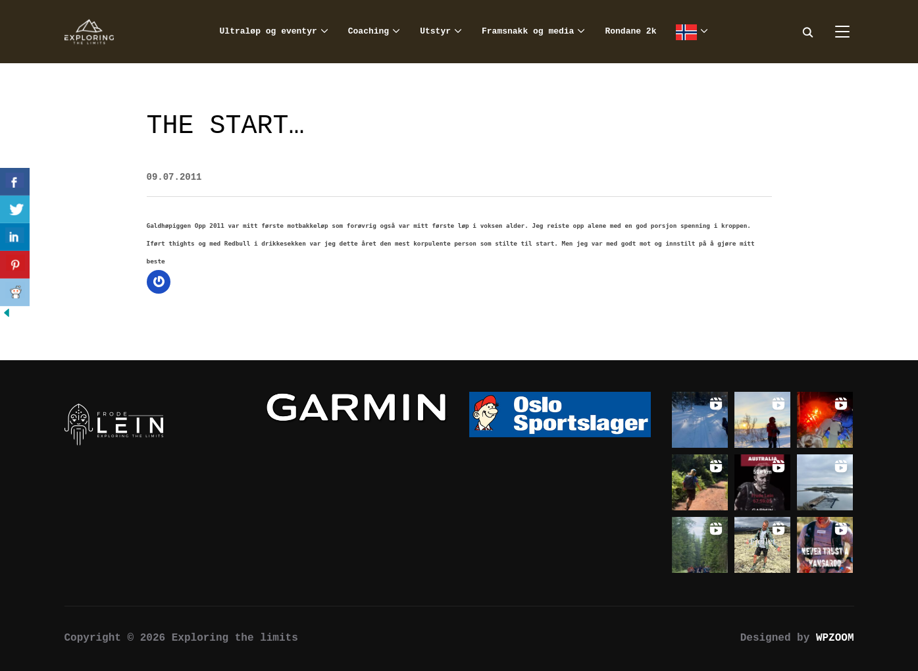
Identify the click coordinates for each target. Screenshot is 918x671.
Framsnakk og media (528, 31)
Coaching (368, 31)
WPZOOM (835, 638)
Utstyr (435, 31)
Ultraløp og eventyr (268, 31)
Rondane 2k (630, 31)
